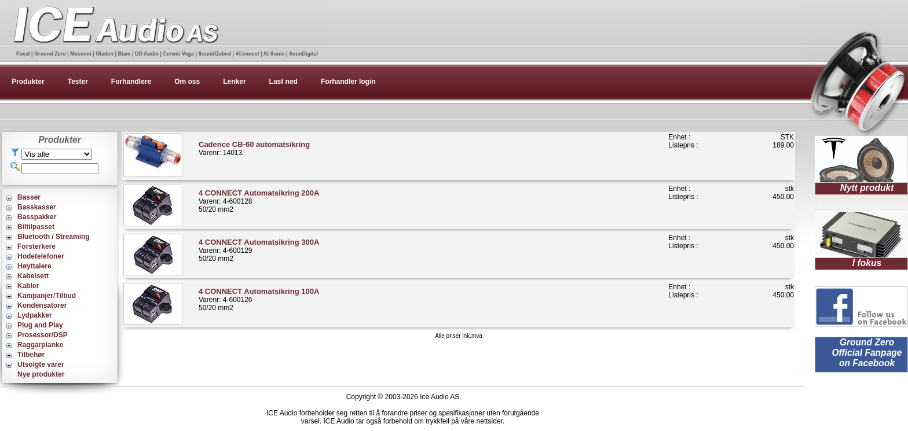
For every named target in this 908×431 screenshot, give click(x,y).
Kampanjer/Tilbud (46, 296)
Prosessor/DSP (42, 335)
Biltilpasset (35, 227)
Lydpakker (34, 315)
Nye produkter (40, 374)
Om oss (187, 82)
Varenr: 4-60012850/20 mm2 (259, 201)
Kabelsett (33, 276)
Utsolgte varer (40, 364)
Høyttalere (34, 266)
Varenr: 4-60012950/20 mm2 (259, 250)
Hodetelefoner (40, 256)
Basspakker (36, 217)
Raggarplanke (40, 345)
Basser (29, 197)
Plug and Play (40, 325)
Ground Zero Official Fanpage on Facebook (867, 352)
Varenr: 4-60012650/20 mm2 (259, 299)
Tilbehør (31, 355)
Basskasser (36, 207)
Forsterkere (36, 246)
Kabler (28, 286)
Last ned (283, 82)
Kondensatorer (42, 305)
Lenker (234, 82)
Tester (78, 82)
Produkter (28, 82)
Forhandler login (348, 82)
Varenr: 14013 (254, 148)
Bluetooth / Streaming (53, 237)
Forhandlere (131, 82)
